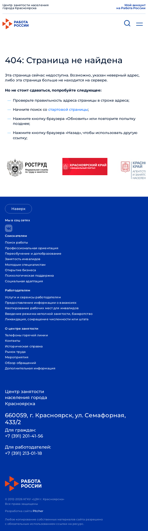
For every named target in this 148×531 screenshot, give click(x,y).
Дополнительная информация (30, 368)
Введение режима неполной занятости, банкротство (49, 314)
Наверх (18, 209)
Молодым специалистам (25, 264)
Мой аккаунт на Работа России (131, 7)
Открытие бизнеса (20, 270)
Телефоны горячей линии (26, 335)
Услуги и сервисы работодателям (33, 297)
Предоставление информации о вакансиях (41, 302)
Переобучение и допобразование (33, 253)
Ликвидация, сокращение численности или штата (46, 319)
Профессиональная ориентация (31, 248)
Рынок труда (15, 352)
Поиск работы (16, 242)
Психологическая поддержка (29, 275)
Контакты (12, 340)
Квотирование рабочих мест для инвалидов (42, 308)
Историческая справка (24, 346)
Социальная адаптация (24, 281)
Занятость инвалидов (22, 259)
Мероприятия (16, 357)
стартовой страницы (68, 109)
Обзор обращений (20, 363)
